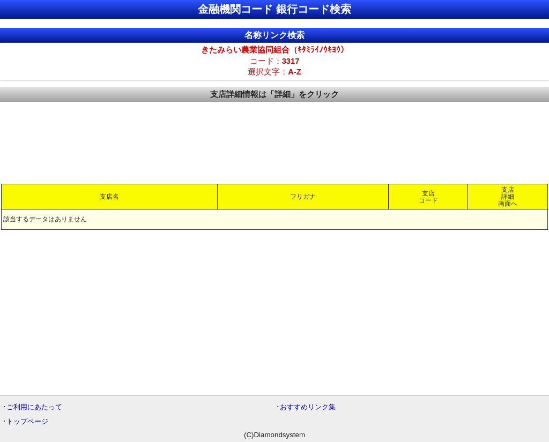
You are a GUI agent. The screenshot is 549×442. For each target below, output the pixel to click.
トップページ (27, 421)
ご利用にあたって (34, 407)
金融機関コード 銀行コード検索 (274, 9)
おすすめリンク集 (308, 407)
